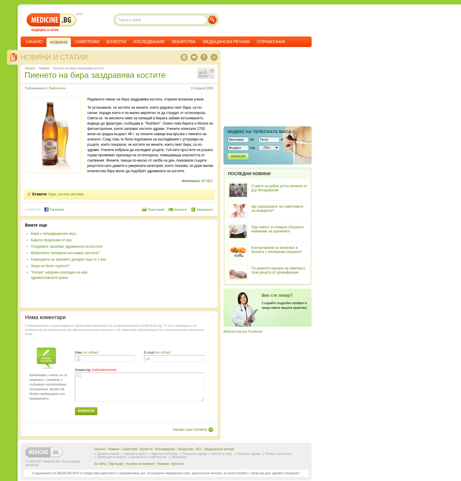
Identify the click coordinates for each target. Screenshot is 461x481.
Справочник (271, 41)
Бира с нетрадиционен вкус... (55, 234)
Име (78, 353)
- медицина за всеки (51, 22)
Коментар (83, 370)
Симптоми (87, 41)
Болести (116, 41)
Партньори (115, 463)
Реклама (163, 463)
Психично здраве (248, 453)
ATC (199, 449)
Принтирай (156, 209)
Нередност (205, 209)
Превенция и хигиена (111, 457)
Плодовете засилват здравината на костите (66, 246)
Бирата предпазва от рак (51, 240)
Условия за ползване (140, 463)
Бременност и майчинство (149, 457)
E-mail (149, 353)
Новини (44, 68)
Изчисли (238, 156)
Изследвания (148, 41)
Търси (212, 20)
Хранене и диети (135, 453)
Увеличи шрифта (212, 70)
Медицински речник (226, 41)
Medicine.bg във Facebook (242, 331)
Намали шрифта (212, 75)
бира (52, 194)
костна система (70, 194)
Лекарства (184, 41)
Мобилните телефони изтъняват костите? (65, 253)
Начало (34, 41)
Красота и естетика (164, 453)
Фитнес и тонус (222, 453)
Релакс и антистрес (278, 453)
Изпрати (180, 209)
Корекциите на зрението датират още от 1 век (68, 259)
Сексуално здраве (194, 453)
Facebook (54, 209)
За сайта (100, 463)
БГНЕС (207, 181)
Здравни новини (108, 453)
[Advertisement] (165, 264)
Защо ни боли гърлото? (50, 266)
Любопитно (57, 88)
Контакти (177, 463)
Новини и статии (54, 57)
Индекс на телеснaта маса (259, 131)
